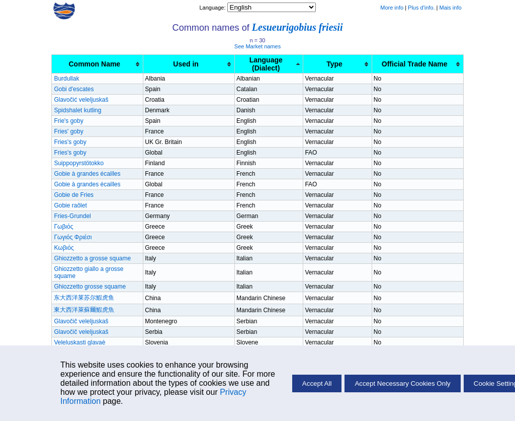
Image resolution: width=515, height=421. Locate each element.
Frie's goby (68, 120)
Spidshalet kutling (77, 110)
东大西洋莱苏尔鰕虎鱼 (84, 297)
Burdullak (66, 78)
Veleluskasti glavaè (79, 342)
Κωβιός (63, 247)
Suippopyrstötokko (79, 163)
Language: (213, 8)
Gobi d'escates (74, 89)
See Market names (257, 46)
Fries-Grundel (72, 216)
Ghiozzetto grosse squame (90, 286)
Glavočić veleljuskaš (81, 99)
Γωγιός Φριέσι (73, 237)
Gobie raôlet (70, 205)
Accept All (317, 383)
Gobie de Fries (74, 194)
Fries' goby (68, 131)
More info (391, 8)
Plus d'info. (421, 8)
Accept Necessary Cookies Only (402, 383)
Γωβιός (63, 226)
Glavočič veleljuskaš (81, 321)
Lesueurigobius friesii (297, 27)
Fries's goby (70, 142)
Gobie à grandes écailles (87, 173)
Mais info (451, 8)
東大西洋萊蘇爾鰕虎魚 (84, 309)
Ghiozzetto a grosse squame (92, 258)
